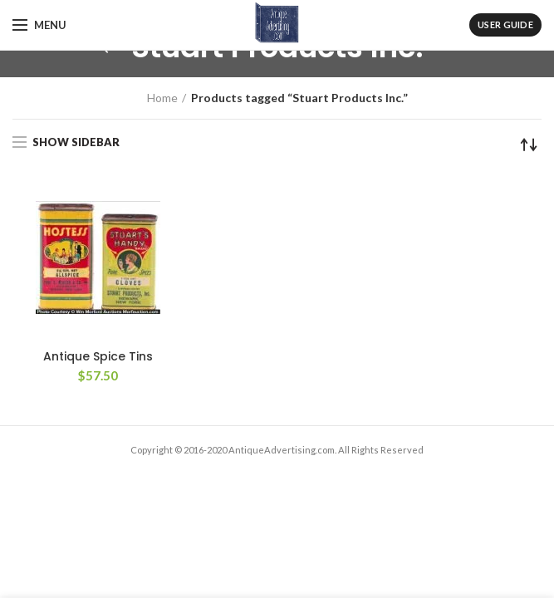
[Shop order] (529, 144)
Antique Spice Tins (98, 356)
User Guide (505, 24)
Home (162, 98)
